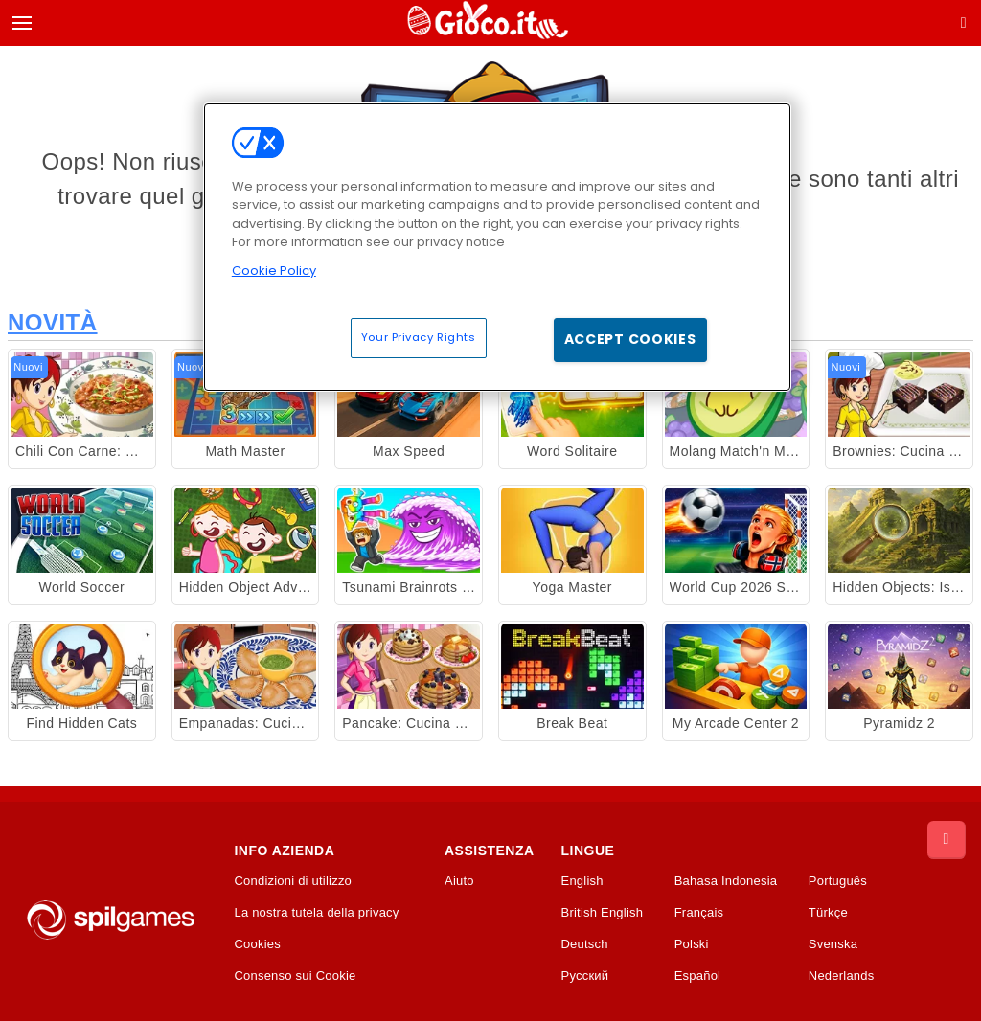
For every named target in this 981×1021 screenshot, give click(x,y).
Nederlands (842, 976)
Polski (691, 944)
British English (602, 912)
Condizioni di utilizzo (293, 881)
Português (838, 881)
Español (697, 976)
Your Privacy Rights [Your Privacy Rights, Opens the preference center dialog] (418, 337)
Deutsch (584, 944)
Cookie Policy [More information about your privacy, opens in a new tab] (274, 270)
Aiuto (459, 881)
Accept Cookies (630, 339)
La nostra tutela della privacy (316, 912)
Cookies (257, 944)
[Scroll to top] (946, 840)
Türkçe (828, 912)
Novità (53, 322)
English (582, 881)
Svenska (833, 944)
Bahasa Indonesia (726, 881)
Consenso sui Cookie (294, 976)
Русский (585, 976)
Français (699, 912)
